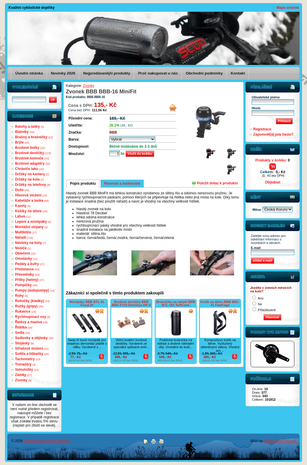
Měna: (258, 209)
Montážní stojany (31, 227)
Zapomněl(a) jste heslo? (273, 134)
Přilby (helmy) (29, 280)
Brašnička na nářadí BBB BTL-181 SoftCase (175, 303)
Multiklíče (26, 232)
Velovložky (27, 370)
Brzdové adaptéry (32, 163)
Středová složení (32, 348)
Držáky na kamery (32, 174)
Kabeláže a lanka (32, 200)
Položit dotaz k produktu (215, 183)
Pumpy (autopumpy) (35, 290)
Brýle (22, 142)
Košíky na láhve (31, 211)
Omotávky (26, 259)
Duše (22, 190)
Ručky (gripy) (29, 306)
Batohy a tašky (29, 126)
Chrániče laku (29, 169)
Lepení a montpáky (33, 222)
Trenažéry (25, 364)
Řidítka (23, 327)
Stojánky (24, 343)
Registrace (262, 129)
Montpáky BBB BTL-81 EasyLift (86, 303)
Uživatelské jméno (266, 97)
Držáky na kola (29, 179)
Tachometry (27, 359)
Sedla (22, 333)
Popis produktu (83, 183)
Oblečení (25, 253)
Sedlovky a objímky (34, 338)
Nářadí (24, 237)
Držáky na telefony (32, 185)
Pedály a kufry (29, 264)
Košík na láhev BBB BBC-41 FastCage (220, 303)
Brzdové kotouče (32, 158)
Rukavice (25, 311)
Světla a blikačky (32, 354)
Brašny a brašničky (34, 137)
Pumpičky (26, 285)
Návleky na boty (30, 243)
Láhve (23, 216)
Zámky (23, 375)
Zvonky (23, 380)
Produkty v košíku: (272, 160)
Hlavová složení (31, 195)
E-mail (256, 248)
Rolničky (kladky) (32, 301)
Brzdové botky (30, 148)
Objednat (272, 182)
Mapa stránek (287, 8)
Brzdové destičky (33, 153)
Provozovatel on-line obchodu (47, 441)
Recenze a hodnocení (122, 183)
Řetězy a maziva (31, 322)
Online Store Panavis (280, 441)
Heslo (256, 108)
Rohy (21, 296)
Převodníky (27, 274)
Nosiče (23, 248)
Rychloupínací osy (32, 317)
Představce (27, 269)
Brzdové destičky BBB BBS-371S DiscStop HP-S (131, 303)
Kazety (23, 206)
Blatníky (24, 132)
